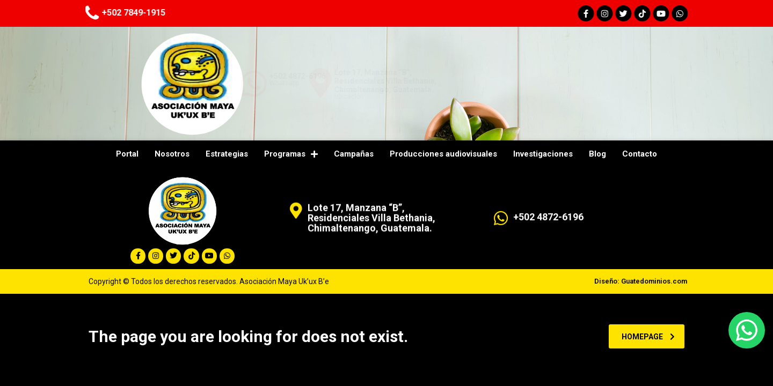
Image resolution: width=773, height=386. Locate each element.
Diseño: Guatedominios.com (640, 287)
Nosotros (172, 154)
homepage (648, 336)
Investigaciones (543, 154)
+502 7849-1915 (78, 13)
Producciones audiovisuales (443, 154)
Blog (597, 154)
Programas (291, 154)
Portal (127, 154)
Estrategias (227, 154)
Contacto (639, 154)
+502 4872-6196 (414, 76)
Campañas (354, 154)
